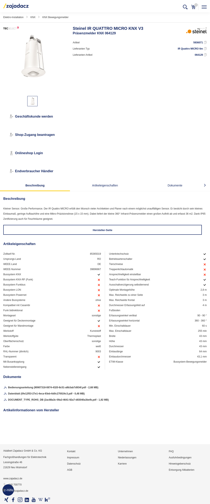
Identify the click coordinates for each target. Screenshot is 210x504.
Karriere (122, 463)
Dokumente (175, 185)
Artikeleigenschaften (105, 185)
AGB (69, 469)
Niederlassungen (127, 457)
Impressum (73, 457)
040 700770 (12, 485)
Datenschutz (74, 463)
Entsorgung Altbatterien (181, 469)
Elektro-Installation (13, 17)
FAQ (171, 451)
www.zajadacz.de (12, 478)
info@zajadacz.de (15, 491)
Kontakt (71, 451)
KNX (32, 17)
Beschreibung (35, 185)
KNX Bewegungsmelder (55, 17)
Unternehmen (125, 451)
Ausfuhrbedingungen (180, 457)
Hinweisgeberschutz (180, 463)
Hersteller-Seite (102, 230)
